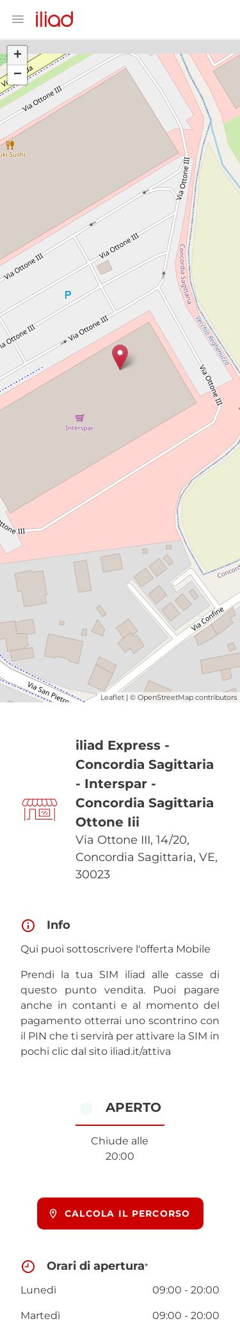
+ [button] (17, 55)
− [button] (17, 74)
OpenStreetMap (165, 697)
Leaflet (112, 697)
